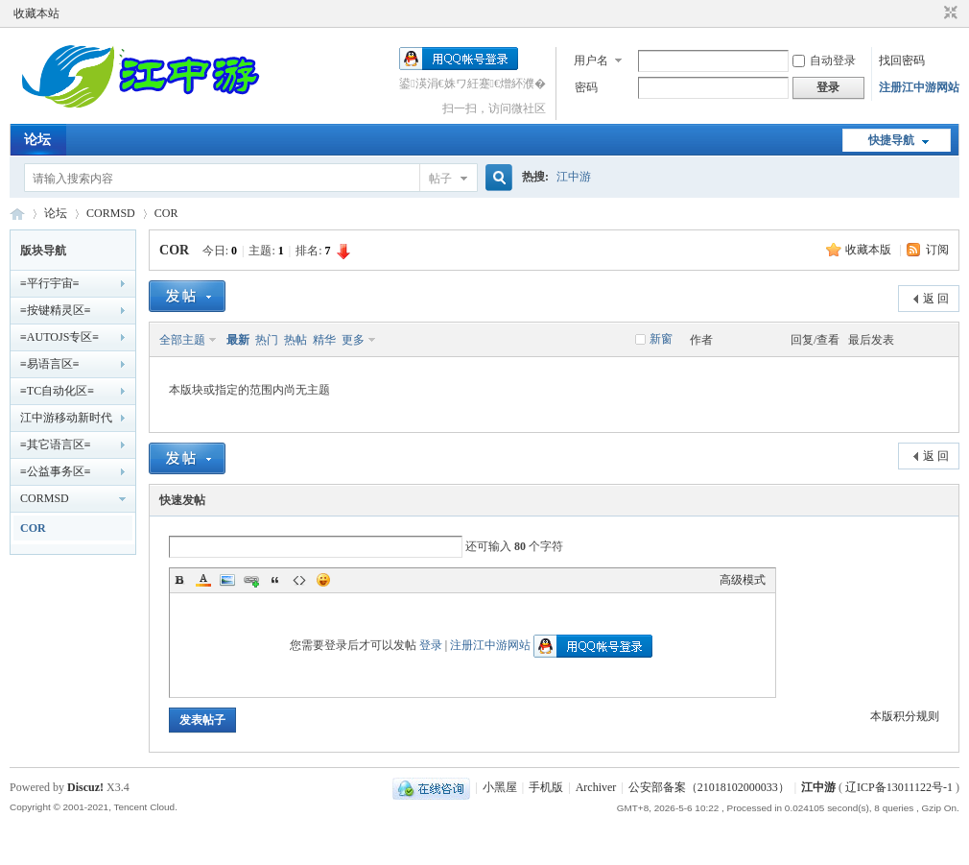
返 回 (936, 298)
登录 (430, 645)
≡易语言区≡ (50, 364)
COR (166, 213)
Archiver (596, 787)
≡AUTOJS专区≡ (59, 337)
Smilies (323, 579)
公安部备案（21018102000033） (709, 787)
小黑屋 (500, 787)
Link (251, 579)
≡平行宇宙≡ (50, 283)
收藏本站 (36, 13)
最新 (237, 340)
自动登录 (824, 60)
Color (203, 579)
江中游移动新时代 (66, 417)
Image (227, 579)
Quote (275, 579)
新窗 (661, 339)
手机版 (546, 787)
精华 (324, 340)
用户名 (591, 60)
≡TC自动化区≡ (57, 390)
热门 (266, 340)
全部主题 (182, 340)
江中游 (573, 176)
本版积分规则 (904, 716)
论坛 (37, 139)
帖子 (440, 178)
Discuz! (85, 787)
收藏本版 (869, 249)
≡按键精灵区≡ (55, 310)
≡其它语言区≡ (55, 444)
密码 (586, 87)
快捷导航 (891, 140)
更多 (353, 340)
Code (299, 579)
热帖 (295, 340)
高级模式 (743, 580)
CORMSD (110, 213)
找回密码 (902, 60)
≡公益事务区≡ (55, 471)
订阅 (937, 249)
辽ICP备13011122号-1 (899, 787)
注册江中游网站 (919, 87)
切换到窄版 (948, 13)
